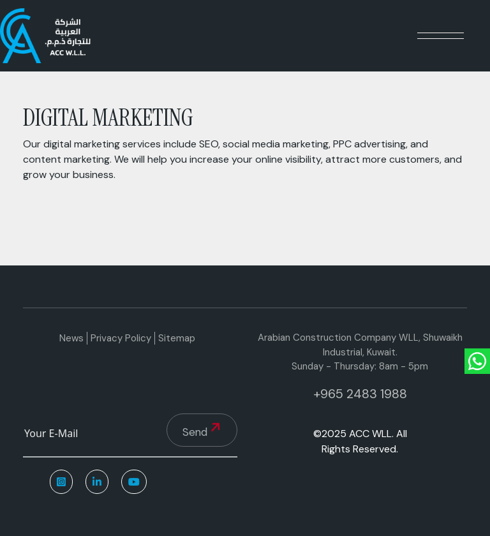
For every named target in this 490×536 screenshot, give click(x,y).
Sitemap (176, 338)
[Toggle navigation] (440, 36)
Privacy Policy (121, 338)
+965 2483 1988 (360, 393)
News (71, 338)
